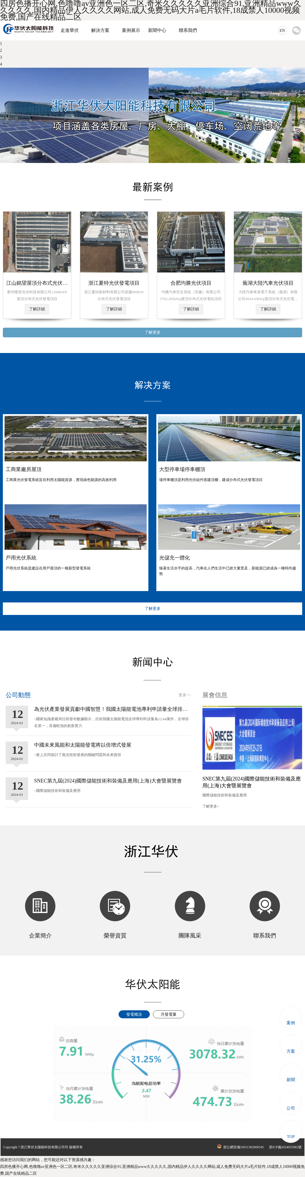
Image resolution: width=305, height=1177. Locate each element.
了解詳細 (37, 309)
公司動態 (18, 695)
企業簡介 (40, 935)
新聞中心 (157, 30)
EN (282, 30)
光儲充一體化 (174, 558)
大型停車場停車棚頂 (182, 469)
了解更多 (153, 332)
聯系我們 (188, 30)
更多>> (185, 695)
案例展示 (131, 30)
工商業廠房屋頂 (24, 469)
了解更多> (210, 806)
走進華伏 (70, 30)
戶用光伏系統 (21, 558)
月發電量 (169, 1014)
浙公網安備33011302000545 (240, 1147)
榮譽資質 (115, 935)
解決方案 (100, 30)
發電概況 (134, 1014)
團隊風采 (190, 935)
